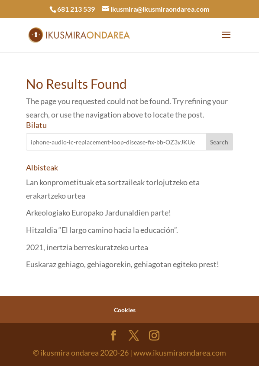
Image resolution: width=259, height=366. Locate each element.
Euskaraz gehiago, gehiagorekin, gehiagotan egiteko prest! (122, 264)
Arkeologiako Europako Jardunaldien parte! (98, 212)
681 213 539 (76, 9)
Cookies (125, 310)
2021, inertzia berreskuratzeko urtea (87, 247)
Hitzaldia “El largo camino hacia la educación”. (102, 230)
